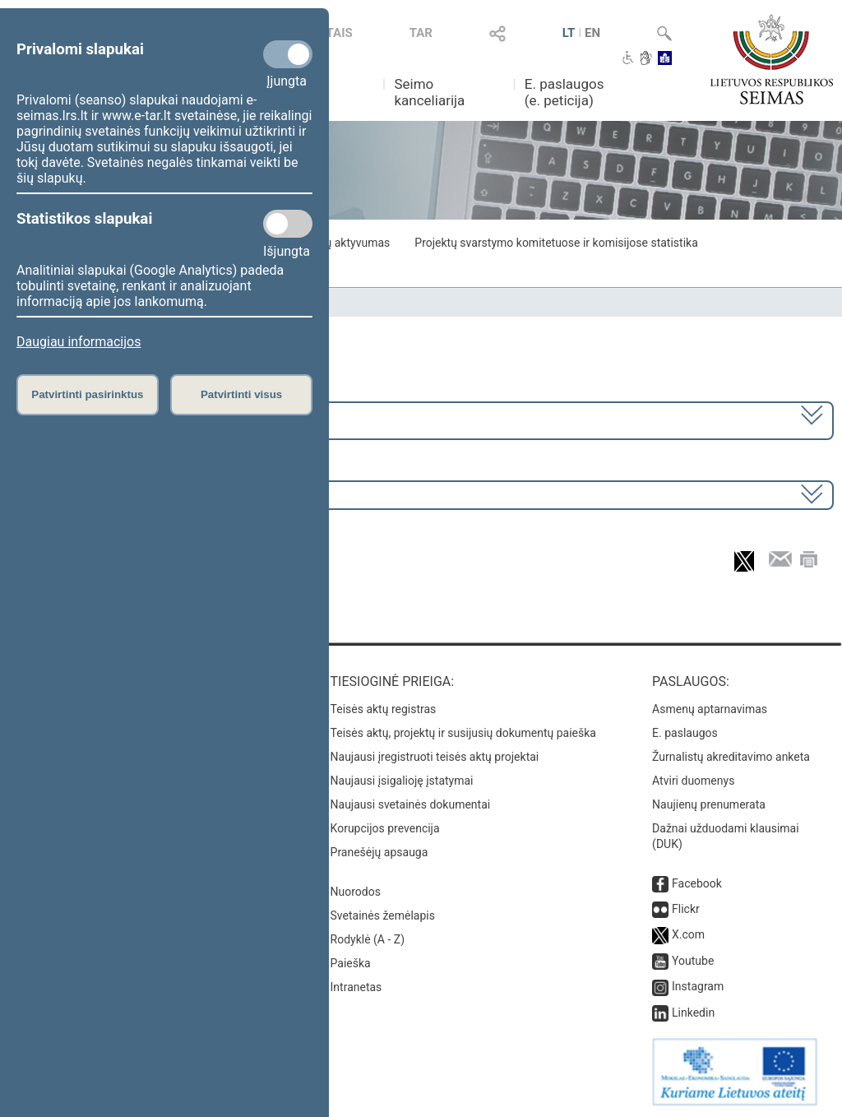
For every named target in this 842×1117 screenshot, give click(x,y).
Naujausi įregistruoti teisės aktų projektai (435, 756)
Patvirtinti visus (241, 394)
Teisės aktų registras (384, 709)
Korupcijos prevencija (385, 828)
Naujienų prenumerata (709, 804)
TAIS (339, 32)
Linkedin (693, 1012)
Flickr (686, 908)
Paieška (351, 963)
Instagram (698, 986)
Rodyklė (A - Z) (368, 939)
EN (592, 32)
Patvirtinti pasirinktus (87, 394)
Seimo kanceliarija (429, 92)
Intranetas (356, 987)
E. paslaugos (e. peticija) (564, 92)
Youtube (693, 960)
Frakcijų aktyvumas (341, 242)
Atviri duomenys (693, 780)
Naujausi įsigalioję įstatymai (402, 780)
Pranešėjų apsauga (379, 852)
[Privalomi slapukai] (287, 54)
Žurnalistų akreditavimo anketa (731, 756)
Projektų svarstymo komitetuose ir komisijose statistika (555, 242)
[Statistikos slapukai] (287, 224)
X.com (688, 934)
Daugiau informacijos (78, 342)
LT (569, 32)
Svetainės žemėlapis (383, 915)
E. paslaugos (685, 732)
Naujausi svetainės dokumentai (411, 804)
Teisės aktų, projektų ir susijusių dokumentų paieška (463, 732)
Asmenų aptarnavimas (709, 709)
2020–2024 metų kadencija (98, 419)
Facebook (697, 883)
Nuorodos (356, 891)
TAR (421, 32)
